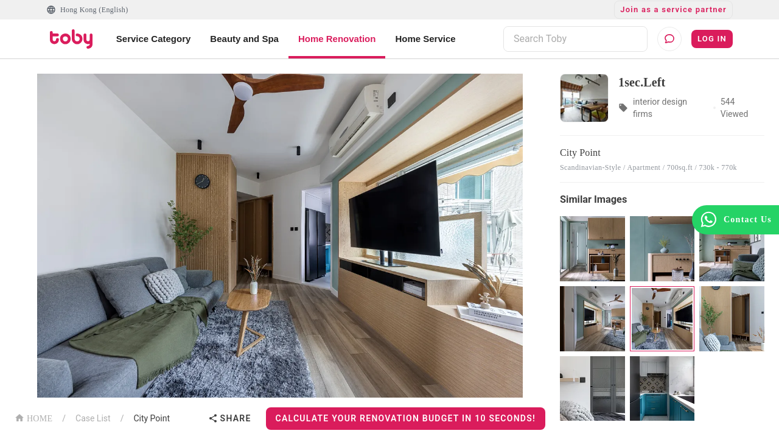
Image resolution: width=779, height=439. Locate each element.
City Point (151, 418)
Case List (93, 418)
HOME (33, 417)
